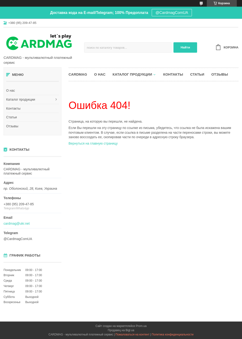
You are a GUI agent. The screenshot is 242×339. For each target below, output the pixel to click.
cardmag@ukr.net (17, 223)
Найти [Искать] (185, 47)
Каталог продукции (20, 99)
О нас (10, 90)
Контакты (13, 108)
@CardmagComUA (172, 13)
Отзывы (12, 126)
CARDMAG (78, 74)
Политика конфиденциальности (173, 334)
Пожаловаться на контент (132, 334)
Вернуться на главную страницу (93, 143)
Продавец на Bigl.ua (121, 330)
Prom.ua (141, 326)
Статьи (11, 117)
